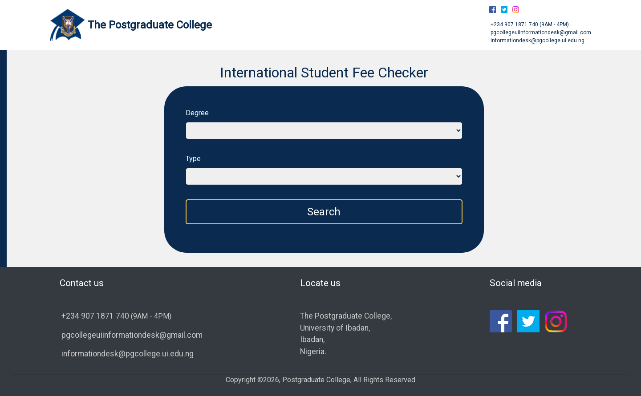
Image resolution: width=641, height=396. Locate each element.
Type (193, 158)
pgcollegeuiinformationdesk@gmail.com (540, 32)
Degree (197, 113)
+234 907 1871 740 (514, 24)
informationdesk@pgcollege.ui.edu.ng (536, 40)
